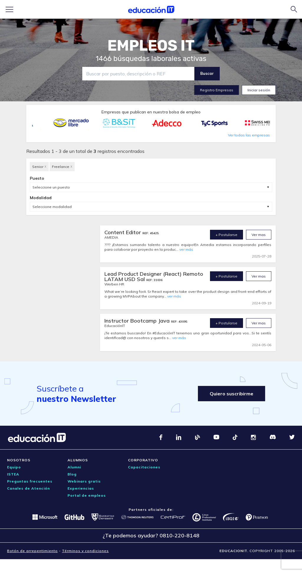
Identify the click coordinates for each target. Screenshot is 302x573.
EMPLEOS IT (151, 46)
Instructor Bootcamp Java (137, 320)
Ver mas (259, 234)
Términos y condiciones (85, 551)
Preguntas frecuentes (29, 481)
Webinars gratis (84, 481)
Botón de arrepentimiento (32, 551)
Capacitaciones (144, 467)
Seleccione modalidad (52, 206)
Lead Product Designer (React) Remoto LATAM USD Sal (153, 276)
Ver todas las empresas (249, 135)
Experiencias (81, 488)
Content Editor (123, 232)
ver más (186, 249)
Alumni (74, 467)
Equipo (14, 467)
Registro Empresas (216, 90)
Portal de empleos (87, 495)
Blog (72, 474)
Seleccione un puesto (51, 187)
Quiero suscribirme (231, 394)
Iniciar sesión (258, 90)
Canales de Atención (28, 488)
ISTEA (13, 474)
